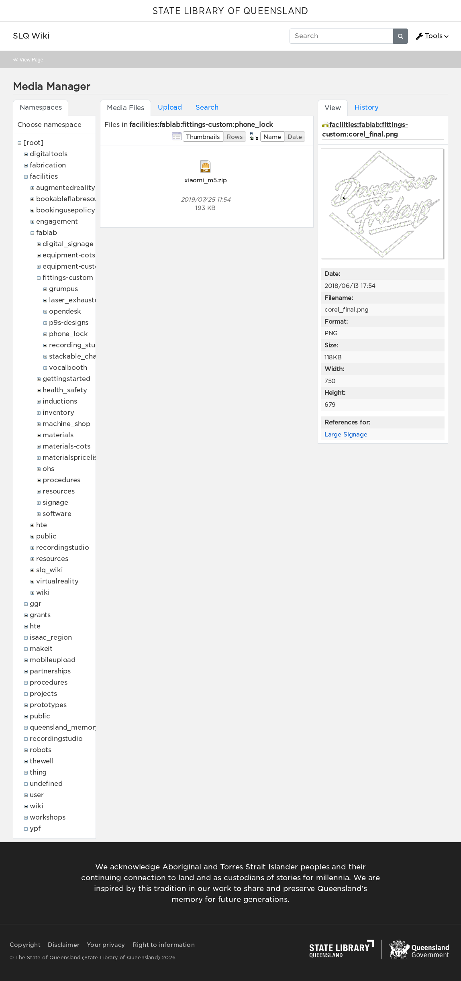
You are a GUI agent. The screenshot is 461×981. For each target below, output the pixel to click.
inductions (60, 401)
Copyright (25, 945)
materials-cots (66, 446)
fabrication (48, 165)
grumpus (63, 289)
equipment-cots (69, 255)
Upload (170, 107)
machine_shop (66, 424)
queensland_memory (64, 727)
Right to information (164, 945)
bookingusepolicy (65, 210)
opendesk (65, 311)
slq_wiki (49, 570)
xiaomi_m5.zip (205, 180)
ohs (48, 469)
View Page (31, 60)
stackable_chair (75, 356)
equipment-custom (74, 266)
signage (55, 502)
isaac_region (51, 637)
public (46, 536)
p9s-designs (68, 322)
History (367, 107)
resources (59, 491)
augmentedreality (65, 188)
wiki (42, 592)
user (36, 795)
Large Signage (345, 434)
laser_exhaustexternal (85, 300)
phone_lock (68, 334)
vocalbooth (68, 367)
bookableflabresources (74, 199)
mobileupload (52, 660)
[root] (33, 143)
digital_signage (68, 244)
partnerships (50, 671)
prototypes (48, 705)
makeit (41, 649)
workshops (47, 817)
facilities (43, 176)
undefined (46, 783)
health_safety (65, 390)
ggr (35, 604)
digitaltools (48, 154)
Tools (429, 36)
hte (41, 525)
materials (58, 435)
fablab (46, 233)
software (57, 514)
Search (207, 107)
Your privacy (106, 945)
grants (40, 615)
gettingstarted (66, 379)
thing (38, 772)
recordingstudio (62, 547)
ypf (35, 828)
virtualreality (57, 581)
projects (43, 694)
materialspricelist (71, 457)
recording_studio (77, 345)
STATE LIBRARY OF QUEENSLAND (230, 11)
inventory (58, 412)
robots (40, 750)
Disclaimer (64, 945)
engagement (57, 221)
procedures (61, 480)
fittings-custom (68, 277)
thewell (42, 761)
